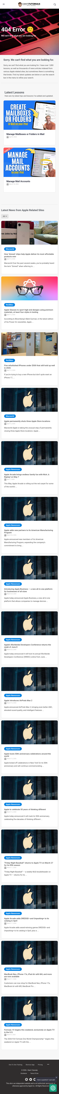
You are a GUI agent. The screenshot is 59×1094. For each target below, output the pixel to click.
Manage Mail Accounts (18, 181)
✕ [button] (56, 1077)
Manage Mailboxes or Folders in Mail (25, 134)
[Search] (54, 4)
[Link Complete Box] (29, 247)
